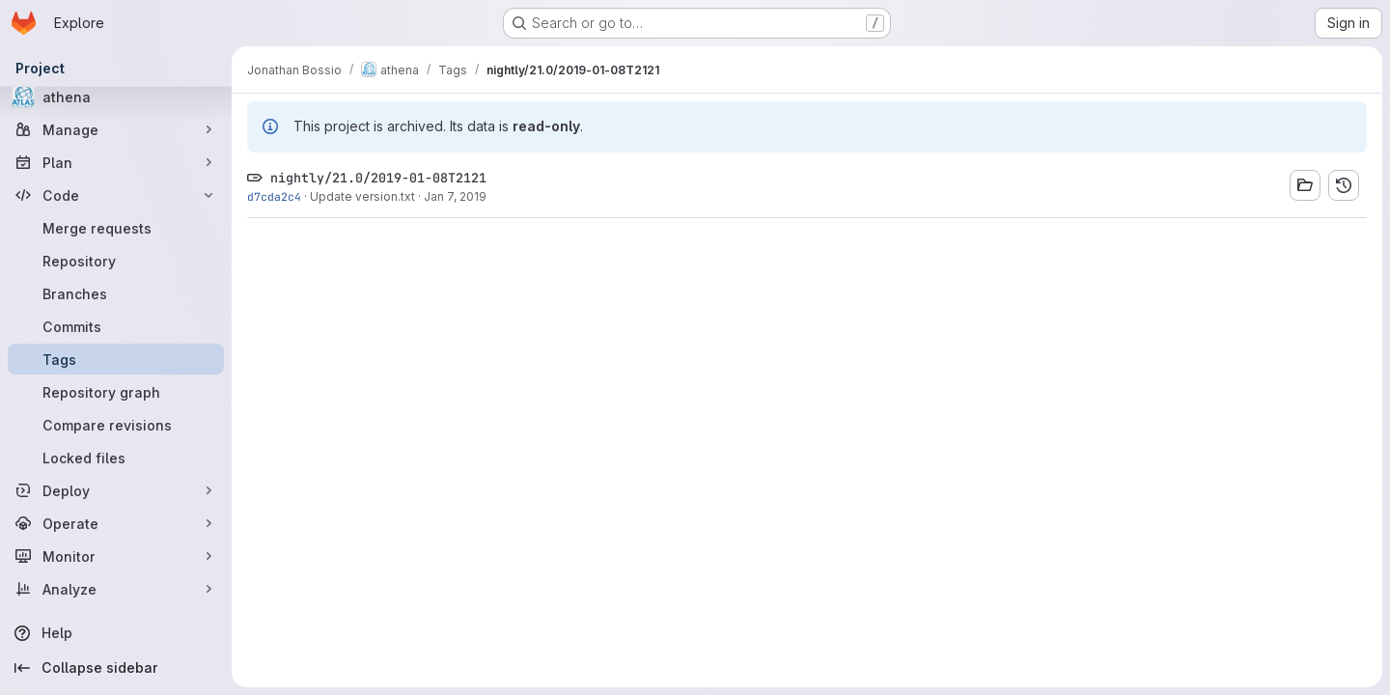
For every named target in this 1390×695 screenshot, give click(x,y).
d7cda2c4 (274, 196)
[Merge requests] (116, 227)
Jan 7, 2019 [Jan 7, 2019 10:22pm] (455, 196)
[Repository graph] (116, 391)
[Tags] (116, 359)
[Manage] (116, 129)
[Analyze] (116, 588)
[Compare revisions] (116, 424)
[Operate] (116, 523)
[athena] (116, 96)
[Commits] (116, 326)
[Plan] (116, 162)
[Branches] (116, 293)
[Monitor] (116, 556)
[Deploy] (116, 490)
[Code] (116, 195)
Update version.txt (362, 196)
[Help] (116, 633)
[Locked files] (116, 457)
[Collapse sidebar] (116, 668)
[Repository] (116, 260)
